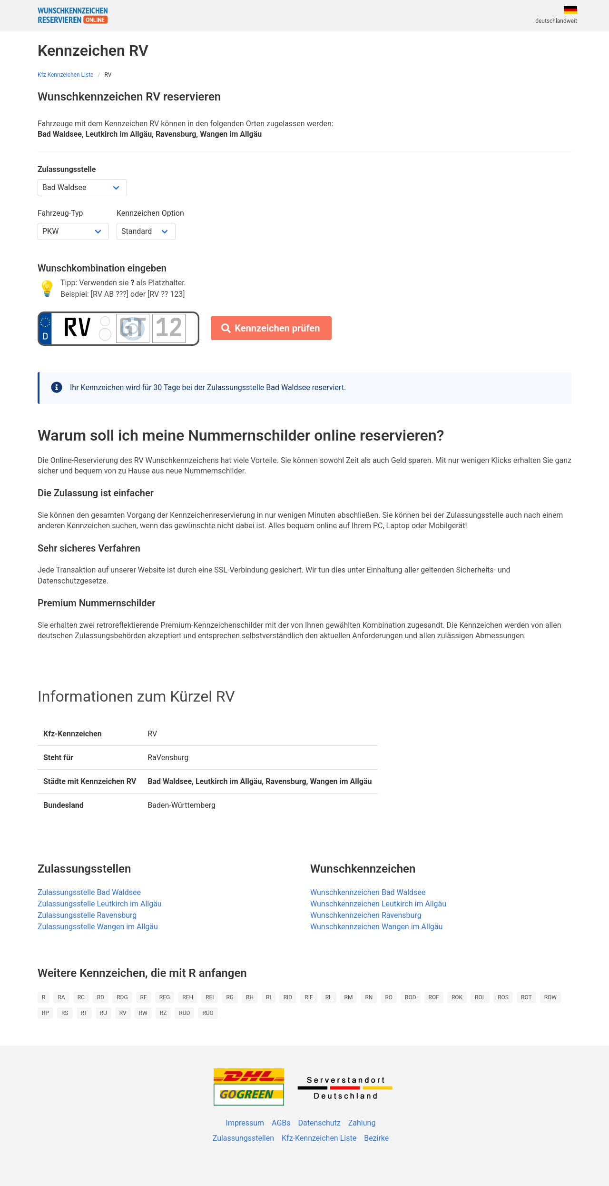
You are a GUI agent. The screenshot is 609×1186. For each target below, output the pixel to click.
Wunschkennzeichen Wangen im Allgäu (376, 926)
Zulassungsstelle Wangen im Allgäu (98, 926)
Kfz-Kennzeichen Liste (319, 1138)
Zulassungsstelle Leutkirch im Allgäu (100, 903)
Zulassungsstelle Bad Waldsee (89, 892)
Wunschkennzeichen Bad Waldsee (367, 892)
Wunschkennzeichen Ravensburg (366, 915)
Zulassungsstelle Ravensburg (87, 915)
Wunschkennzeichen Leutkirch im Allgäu (378, 903)
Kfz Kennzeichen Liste (66, 74)
